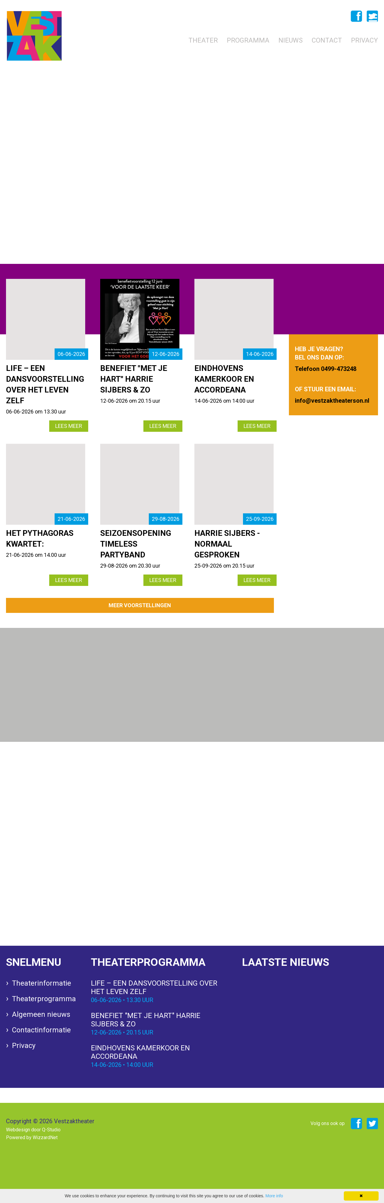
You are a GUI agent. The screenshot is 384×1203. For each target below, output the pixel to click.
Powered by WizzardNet (32, 1137)
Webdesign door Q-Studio (33, 1130)
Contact (327, 40)
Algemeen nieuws (41, 1014)
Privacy (364, 40)
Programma (248, 40)
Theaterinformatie (41, 983)
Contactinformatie (41, 1030)
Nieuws (290, 40)
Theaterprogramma (44, 999)
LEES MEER (68, 426)
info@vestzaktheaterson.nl (89, 218)
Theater (203, 40)
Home (169, 40)
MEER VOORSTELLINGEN (140, 605)
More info (274, 1195)
